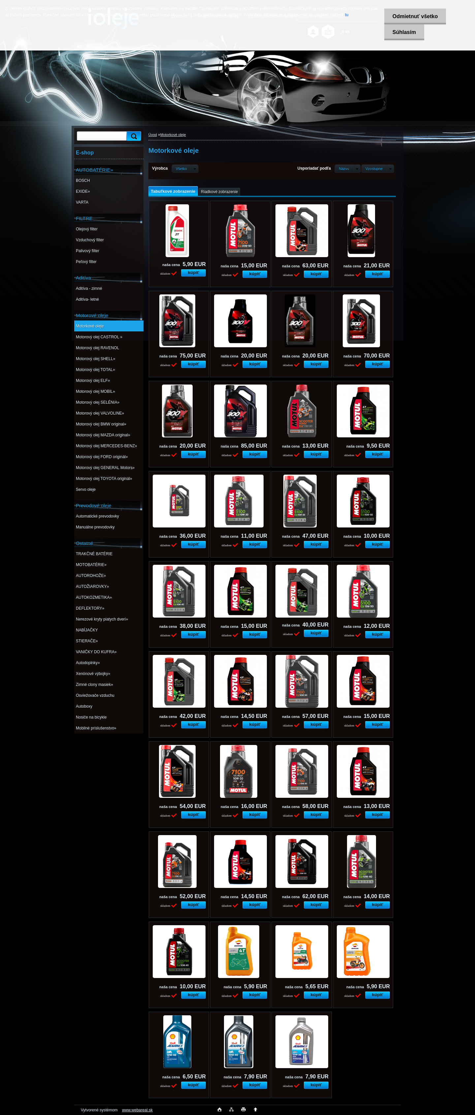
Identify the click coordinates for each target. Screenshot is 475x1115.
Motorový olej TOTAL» (95, 369)
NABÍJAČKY (87, 630)
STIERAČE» (87, 641)
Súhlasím (404, 32)
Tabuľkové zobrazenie (173, 191)
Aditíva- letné (87, 299)
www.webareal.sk (137, 1110)
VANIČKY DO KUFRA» (96, 652)
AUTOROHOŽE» (91, 575)
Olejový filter (87, 229)
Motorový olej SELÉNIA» (97, 402)
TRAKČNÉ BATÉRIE (94, 554)
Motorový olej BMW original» (101, 424)
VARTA (82, 202)
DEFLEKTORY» (90, 608)
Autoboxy (84, 706)
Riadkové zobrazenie (219, 191)
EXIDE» (83, 191)
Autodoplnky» (88, 662)
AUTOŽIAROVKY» (92, 586)
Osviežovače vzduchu (95, 695)
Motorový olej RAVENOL (97, 348)
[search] (133, 136)
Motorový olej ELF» (93, 380)
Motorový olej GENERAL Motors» (105, 467)
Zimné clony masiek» (94, 684)
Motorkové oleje (90, 326)
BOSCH (83, 180)
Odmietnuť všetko (414, 16)
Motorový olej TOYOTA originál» (104, 478)
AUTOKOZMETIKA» (94, 597)
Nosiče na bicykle (91, 717)
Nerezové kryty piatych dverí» (102, 619)
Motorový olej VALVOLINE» (100, 413)
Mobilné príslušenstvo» (96, 728)
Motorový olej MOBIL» (95, 391)
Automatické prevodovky (97, 516)
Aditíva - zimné (89, 288)
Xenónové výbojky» (93, 673)
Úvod (152, 135)
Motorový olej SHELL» (95, 358)
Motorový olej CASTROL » (99, 337)
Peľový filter (86, 261)
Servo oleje (86, 489)
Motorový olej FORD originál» (102, 457)
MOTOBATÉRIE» (91, 564)
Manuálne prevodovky (95, 527)
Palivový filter (87, 251)
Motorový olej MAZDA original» (103, 435)
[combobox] (347, 169)
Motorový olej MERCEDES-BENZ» (106, 446)
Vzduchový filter (90, 240)
